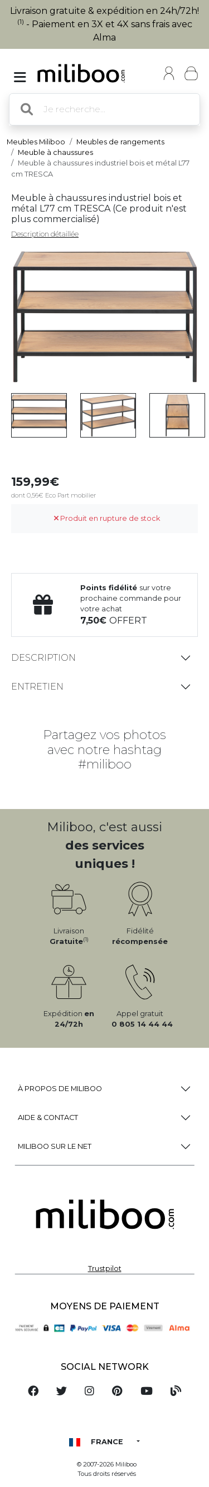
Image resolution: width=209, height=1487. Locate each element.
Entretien (37, 686)
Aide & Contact (48, 1117)
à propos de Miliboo (60, 1088)
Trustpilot (104, 1268)
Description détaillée (45, 234)
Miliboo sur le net (54, 1146)
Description (43, 657)
